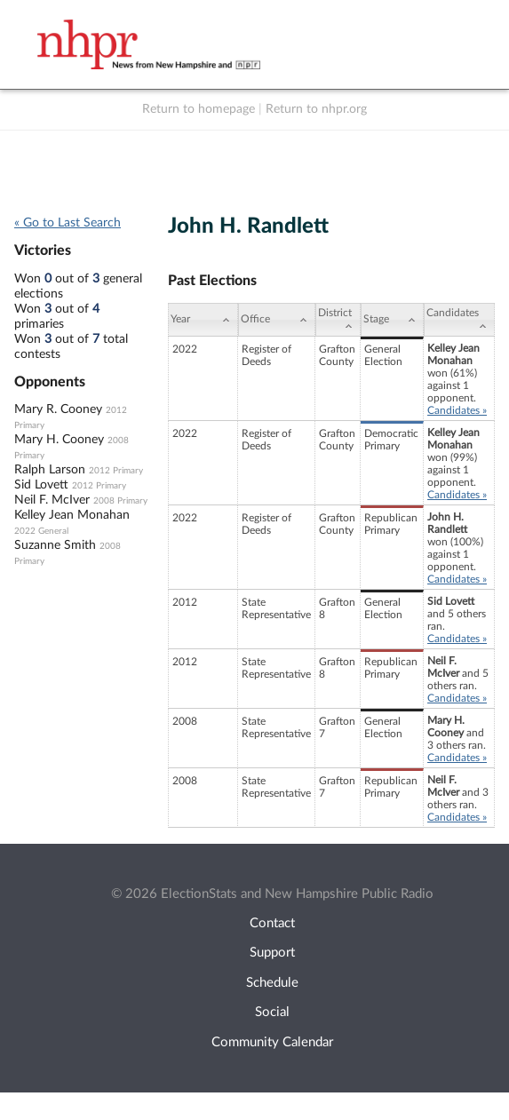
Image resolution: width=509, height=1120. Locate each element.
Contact (272, 923)
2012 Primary (116, 470)
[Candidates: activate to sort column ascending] (459, 320)
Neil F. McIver (52, 500)
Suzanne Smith (55, 545)
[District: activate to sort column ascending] (338, 320)
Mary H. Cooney (59, 439)
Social (272, 1012)
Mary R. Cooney (58, 409)
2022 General (41, 531)
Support (272, 952)
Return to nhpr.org (316, 109)
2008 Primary (120, 500)
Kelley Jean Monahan (72, 515)
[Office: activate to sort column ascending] (276, 320)
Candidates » (457, 410)
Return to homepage (198, 109)
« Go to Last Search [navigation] (67, 223)
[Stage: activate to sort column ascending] (392, 320)
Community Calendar (272, 1042)
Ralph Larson (49, 470)
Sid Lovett (41, 485)
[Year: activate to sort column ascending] (203, 320)
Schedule (272, 982)
